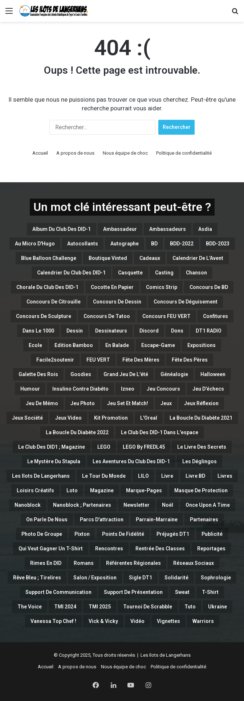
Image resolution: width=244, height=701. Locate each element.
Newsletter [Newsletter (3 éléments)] (136, 505)
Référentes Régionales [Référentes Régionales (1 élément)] (133, 563)
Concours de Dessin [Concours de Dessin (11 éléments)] (117, 302)
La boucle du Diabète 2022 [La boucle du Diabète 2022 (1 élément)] (77, 432)
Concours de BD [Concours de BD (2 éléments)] (209, 287)
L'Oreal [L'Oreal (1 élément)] (148, 418)
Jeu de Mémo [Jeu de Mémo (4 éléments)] (42, 403)
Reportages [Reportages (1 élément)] (211, 548)
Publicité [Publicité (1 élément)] (212, 534)
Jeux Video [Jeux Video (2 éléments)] (68, 418)
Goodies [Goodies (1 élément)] (80, 374)
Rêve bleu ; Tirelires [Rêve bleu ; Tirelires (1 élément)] (37, 577)
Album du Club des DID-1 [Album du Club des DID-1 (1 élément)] (61, 229)
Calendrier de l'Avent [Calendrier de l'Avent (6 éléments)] (197, 258)
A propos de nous (75, 153)
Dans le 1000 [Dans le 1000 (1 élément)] (38, 331)
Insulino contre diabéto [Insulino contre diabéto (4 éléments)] (80, 389)
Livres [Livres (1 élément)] (224, 476)
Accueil (40, 153)
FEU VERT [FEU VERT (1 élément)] (98, 360)
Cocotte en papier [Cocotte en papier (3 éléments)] (112, 287)
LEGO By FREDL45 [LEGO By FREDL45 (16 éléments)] (144, 447)
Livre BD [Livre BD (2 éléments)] (195, 476)
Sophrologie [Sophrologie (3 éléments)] (216, 577)
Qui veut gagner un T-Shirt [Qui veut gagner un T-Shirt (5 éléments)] (51, 548)
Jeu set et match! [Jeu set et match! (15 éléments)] (127, 403)
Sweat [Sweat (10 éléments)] (182, 592)
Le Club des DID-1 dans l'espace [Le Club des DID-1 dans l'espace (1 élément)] (159, 432)
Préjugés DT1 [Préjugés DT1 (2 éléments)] (172, 534)
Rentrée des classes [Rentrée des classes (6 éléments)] (160, 548)
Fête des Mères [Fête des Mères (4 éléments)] (140, 360)
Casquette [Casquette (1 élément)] (130, 273)
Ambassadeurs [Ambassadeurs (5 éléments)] (167, 229)
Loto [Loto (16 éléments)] (72, 490)
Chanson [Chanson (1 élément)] (196, 273)
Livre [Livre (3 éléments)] (167, 476)
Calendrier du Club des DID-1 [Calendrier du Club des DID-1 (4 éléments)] (71, 273)
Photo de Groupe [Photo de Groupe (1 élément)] (41, 534)
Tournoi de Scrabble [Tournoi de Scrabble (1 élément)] (147, 607)
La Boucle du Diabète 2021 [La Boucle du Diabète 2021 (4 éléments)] (201, 418)
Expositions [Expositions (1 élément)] (201, 345)
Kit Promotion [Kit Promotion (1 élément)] (111, 418)
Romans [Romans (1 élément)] (84, 563)
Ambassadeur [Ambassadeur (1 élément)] (120, 229)
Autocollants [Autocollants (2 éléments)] (82, 243)
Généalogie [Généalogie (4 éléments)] (174, 374)
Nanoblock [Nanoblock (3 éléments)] (28, 505)
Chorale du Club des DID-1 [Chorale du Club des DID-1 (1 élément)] (47, 287)
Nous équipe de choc (125, 153)
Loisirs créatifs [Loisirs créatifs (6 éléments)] (35, 490)
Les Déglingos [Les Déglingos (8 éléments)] (199, 461)
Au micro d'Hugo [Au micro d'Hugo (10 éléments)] (35, 243)
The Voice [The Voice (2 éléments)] (29, 607)
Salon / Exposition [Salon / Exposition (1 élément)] (95, 577)
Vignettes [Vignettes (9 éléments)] (168, 621)
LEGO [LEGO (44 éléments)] (103, 447)
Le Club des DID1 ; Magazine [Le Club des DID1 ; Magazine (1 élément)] (51, 447)
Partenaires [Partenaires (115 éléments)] (204, 519)
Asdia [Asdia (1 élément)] (205, 229)
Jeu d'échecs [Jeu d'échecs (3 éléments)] (208, 389)
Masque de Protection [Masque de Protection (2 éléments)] (201, 490)
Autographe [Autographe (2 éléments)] (124, 243)
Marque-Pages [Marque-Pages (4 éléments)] (144, 490)
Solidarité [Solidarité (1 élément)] (176, 577)
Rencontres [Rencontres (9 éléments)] (109, 548)
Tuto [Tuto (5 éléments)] (190, 607)
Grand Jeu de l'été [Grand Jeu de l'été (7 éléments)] (125, 374)
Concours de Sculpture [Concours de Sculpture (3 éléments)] (43, 316)
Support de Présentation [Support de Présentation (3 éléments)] (133, 592)
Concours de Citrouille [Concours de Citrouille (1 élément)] (54, 302)
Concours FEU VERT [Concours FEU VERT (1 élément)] (166, 316)
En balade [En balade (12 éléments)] (117, 345)
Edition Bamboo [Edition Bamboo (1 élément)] (73, 345)
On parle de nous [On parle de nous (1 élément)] (47, 519)
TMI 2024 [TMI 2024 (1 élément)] (65, 607)
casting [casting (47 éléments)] (164, 273)
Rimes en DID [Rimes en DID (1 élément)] (45, 563)
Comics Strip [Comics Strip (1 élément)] (161, 287)
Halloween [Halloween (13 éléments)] (212, 374)
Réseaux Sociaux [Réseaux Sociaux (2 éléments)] (193, 563)
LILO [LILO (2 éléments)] (143, 476)
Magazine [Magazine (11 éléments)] (102, 490)
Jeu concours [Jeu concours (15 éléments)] (163, 389)
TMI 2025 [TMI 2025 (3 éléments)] (100, 607)
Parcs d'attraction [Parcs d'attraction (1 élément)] (101, 519)
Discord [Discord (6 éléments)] (149, 331)
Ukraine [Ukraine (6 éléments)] (217, 607)
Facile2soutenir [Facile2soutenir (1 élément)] (55, 360)
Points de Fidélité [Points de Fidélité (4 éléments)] (123, 534)
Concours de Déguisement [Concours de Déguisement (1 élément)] (185, 302)
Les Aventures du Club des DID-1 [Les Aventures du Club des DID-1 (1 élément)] (131, 461)
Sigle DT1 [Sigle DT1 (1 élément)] (140, 577)
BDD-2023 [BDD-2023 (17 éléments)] (217, 243)
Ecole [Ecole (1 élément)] (35, 345)
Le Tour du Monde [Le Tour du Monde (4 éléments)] (104, 476)
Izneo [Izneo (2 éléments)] (127, 389)
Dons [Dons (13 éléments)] (177, 331)
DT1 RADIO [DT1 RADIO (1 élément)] (208, 331)
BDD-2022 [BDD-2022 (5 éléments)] (182, 243)
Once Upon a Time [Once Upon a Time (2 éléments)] (208, 505)
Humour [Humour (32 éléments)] (30, 389)
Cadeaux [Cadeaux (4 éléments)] (149, 258)
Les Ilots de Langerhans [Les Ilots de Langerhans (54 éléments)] (41, 476)
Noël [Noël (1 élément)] (167, 505)
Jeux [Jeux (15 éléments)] (166, 403)
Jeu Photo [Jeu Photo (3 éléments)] (82, 403)
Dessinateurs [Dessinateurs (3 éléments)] (111, 331)
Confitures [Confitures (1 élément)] (215, 316)
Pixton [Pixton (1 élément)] (82, 534)
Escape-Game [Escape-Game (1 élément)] (158, 345)
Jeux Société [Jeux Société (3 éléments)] (27, 418)
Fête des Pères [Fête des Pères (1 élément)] (190, 360)
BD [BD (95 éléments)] (154, 243)
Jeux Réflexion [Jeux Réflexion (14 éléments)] (201, 403)
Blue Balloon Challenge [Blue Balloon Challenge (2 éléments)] (48, 258)
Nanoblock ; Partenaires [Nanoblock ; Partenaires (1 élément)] (82, 505)
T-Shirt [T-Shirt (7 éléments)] (210, 592)
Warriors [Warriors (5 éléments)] (203, 621)
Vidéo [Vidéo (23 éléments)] (137, 621)
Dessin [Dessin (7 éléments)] (74, 331)
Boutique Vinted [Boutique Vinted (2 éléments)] (108, 258)
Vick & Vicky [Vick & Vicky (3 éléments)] (103, 621)
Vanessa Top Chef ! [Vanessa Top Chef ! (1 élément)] (53, 621)
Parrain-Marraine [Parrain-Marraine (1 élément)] (157, 519)
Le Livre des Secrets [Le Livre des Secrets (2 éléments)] (201, 447)
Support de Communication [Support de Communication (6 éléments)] (58, 592)
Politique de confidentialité (184, 153)
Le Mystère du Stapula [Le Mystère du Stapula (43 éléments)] (53, 461)
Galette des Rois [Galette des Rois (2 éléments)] (38, 374)
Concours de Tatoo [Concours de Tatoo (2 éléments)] (107, 316)
